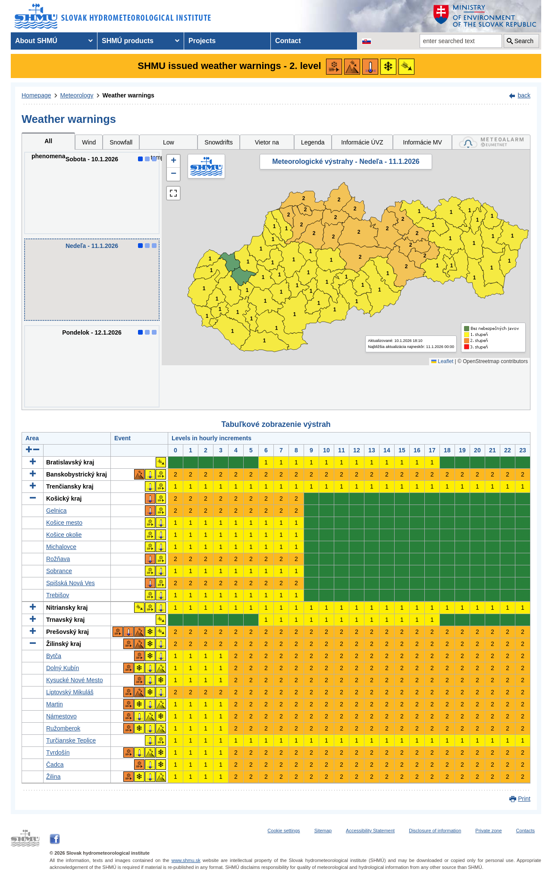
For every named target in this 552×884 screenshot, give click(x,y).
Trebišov (57, 595)
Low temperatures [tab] (168, 144)
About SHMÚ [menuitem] (36, 40)
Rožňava (58, 558)
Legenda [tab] (313, 142)
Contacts (525, 830)
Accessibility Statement (370, 830)
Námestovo (61, 716)
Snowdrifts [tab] (218, 142)
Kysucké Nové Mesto (74, 680)
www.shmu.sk (185, 860)
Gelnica (56, 510)
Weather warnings (128, 95)
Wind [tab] (89, 142)
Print (524, 798)
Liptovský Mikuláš (70, 692)
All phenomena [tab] (48, 144)
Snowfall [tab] (121, 142)
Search (523, 41)
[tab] (491, 142)
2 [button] (288, 215)
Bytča (53, 655)
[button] (173, 161)
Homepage (36, 95)
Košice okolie (64, 534)
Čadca (54, 764)
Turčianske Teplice (71, 740)
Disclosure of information (435, 830)
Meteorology (77, 95)
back (524, 95)
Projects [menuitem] (202, 40)
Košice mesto (64, 522)
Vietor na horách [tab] (267, 144)
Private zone (488, 830)
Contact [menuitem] (288, 40)
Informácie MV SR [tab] (422, 144)
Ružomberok (63, 728)
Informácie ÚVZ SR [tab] (362, 144)
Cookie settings (283, 830)
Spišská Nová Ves (70, 583)
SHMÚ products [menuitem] (128, 40)
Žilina (53, 776)
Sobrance (59, 570)
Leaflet (442, 361)
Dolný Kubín (62, 668)
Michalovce (61, 546)
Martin (54, 704)
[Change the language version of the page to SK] (366, 41)
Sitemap (323, 830)
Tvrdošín (57, 752)
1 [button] (207, 316)
